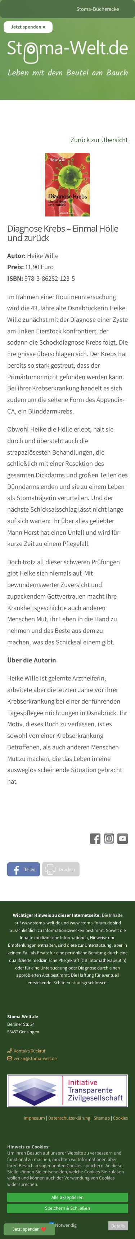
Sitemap (102, 1118)
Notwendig (63, 1225)
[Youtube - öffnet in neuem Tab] (122, 841)
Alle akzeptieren (67, 1197)
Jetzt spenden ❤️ (29, 1229)
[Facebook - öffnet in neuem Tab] (94, 841)
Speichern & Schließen (67, 1208)
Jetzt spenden (26, 26)
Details (118, 1225)
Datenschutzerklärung (69, 1118)
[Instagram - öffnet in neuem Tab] (108, 841)
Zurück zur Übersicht (99, 139)
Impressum (34, 1118)
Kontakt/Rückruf (29, 1051)
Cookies (120, 1118)
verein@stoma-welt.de (35, 1058)
